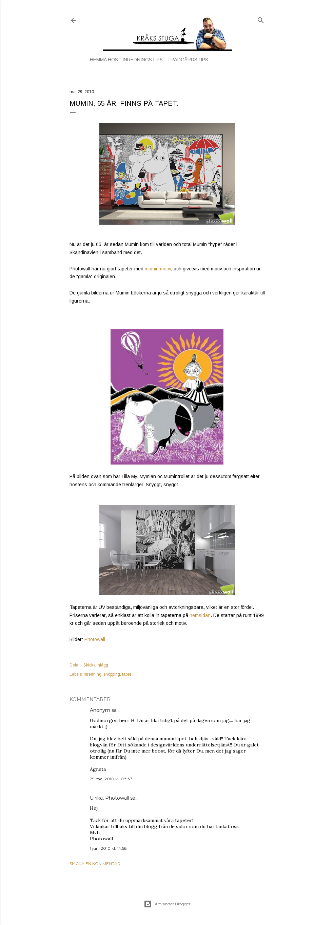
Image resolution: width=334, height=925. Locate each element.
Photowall (94, 639)
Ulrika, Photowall (109, 798)
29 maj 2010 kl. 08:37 (111, 778)
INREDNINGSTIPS (142, 59)
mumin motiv (158, 268)
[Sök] (261, 18)
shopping (111, 674)
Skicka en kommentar (95, 863)
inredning (92, 674)
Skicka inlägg (95, 665)
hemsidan (200, 615)
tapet (126, 674)
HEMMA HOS (104, 59)
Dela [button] (74, 665)
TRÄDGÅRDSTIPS (187, 59)
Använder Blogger (167, 904)
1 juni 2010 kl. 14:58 (108, 848)
